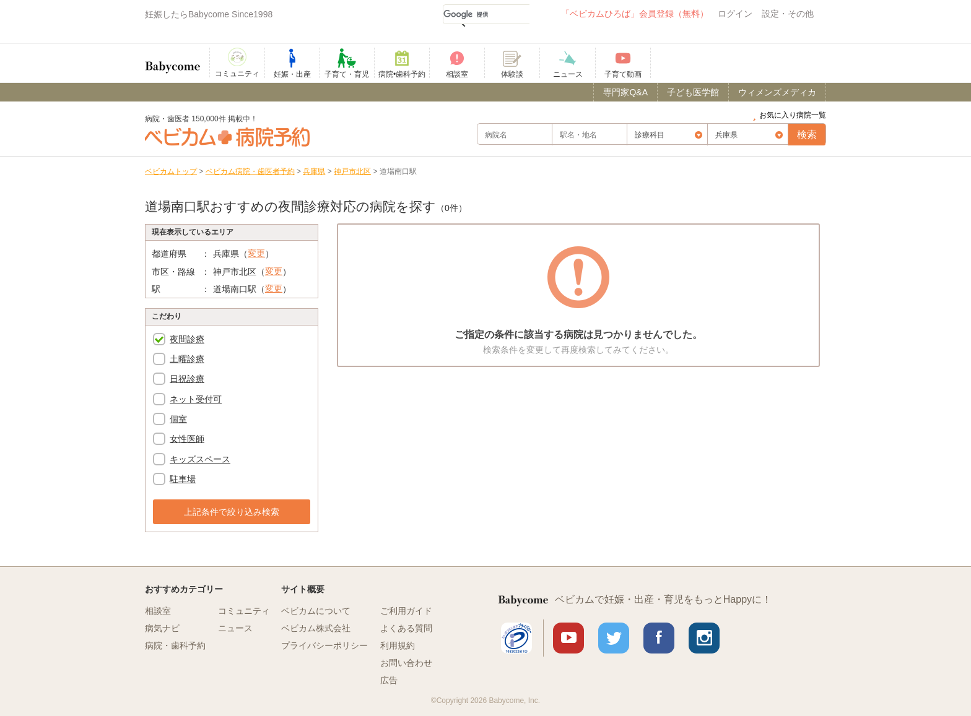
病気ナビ (162, 628)
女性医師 (187, 439)
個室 (178, 419)
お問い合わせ (406, 663)
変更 (256, 253)
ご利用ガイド (406, 611)
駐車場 (183, 479)
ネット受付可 (196, 399)
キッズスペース (200, 459)
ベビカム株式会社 (316, 628)
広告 (389, 680)
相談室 (158, 611)
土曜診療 (187, 359)
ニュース (235, 628)
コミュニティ (244, 611)
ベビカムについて (316, 611)
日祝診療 (187, 379)
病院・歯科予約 (175, 645)
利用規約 (397, 645)
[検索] (486, 14)
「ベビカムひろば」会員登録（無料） (634, 14)
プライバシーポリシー (324, 645)
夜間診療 (187, 339)
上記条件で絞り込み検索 (231, 512)
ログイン (735, 14)
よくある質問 (406, 628)
